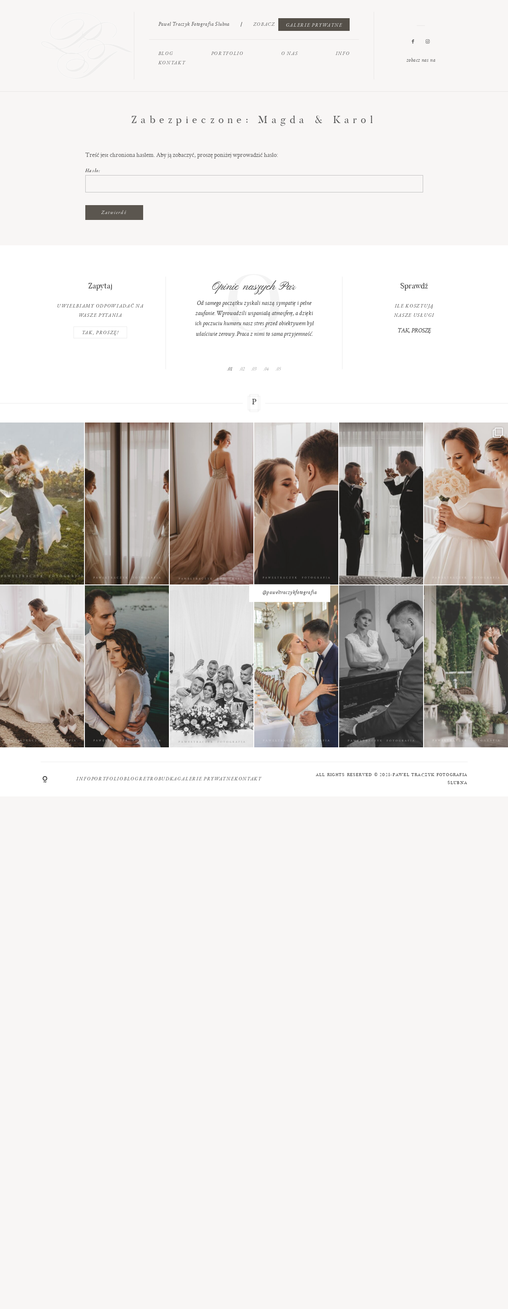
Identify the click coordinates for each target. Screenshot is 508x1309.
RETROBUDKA (158, 779)
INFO (343, 53)
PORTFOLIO (227, 53)
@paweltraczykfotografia (254, 585)
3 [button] (255, 369)
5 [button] (280, 369)
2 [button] (243, 369)
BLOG (166, 53)
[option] (254, 308)
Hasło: (254, 179)
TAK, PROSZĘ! (100, 332)
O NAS (289, 53)
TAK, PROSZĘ (414, 331)
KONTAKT (172, 63)
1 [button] (231, 369)
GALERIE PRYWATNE (314, 25)
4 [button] (267, 369)
